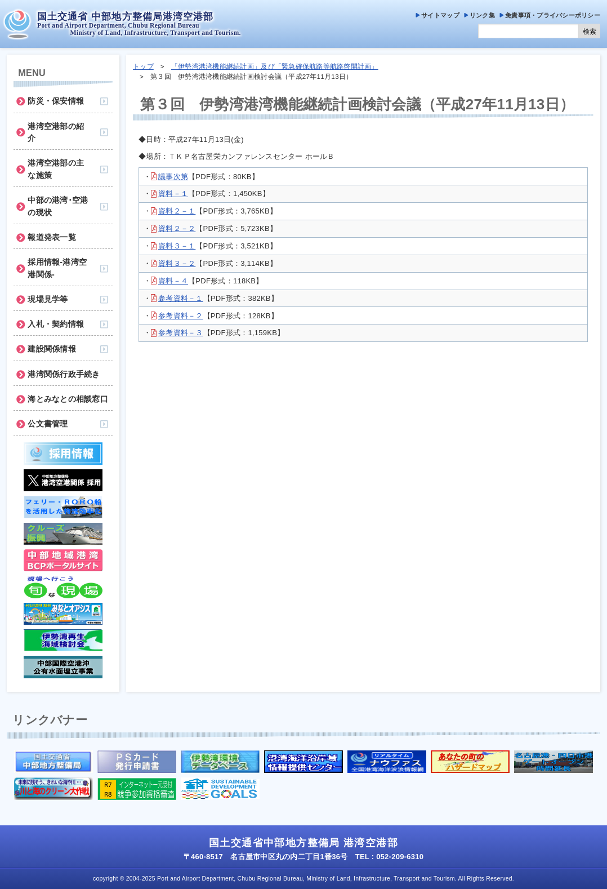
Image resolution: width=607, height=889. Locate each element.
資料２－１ (176, 211)
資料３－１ (176, 246)
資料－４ (173, 281)
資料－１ (173, 193)
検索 (589, 31)
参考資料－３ (180, 332)
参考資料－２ (180, 316)
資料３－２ (176, 263)
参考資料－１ (180, 298)
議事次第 (173, 176)
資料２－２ (176, 228)
